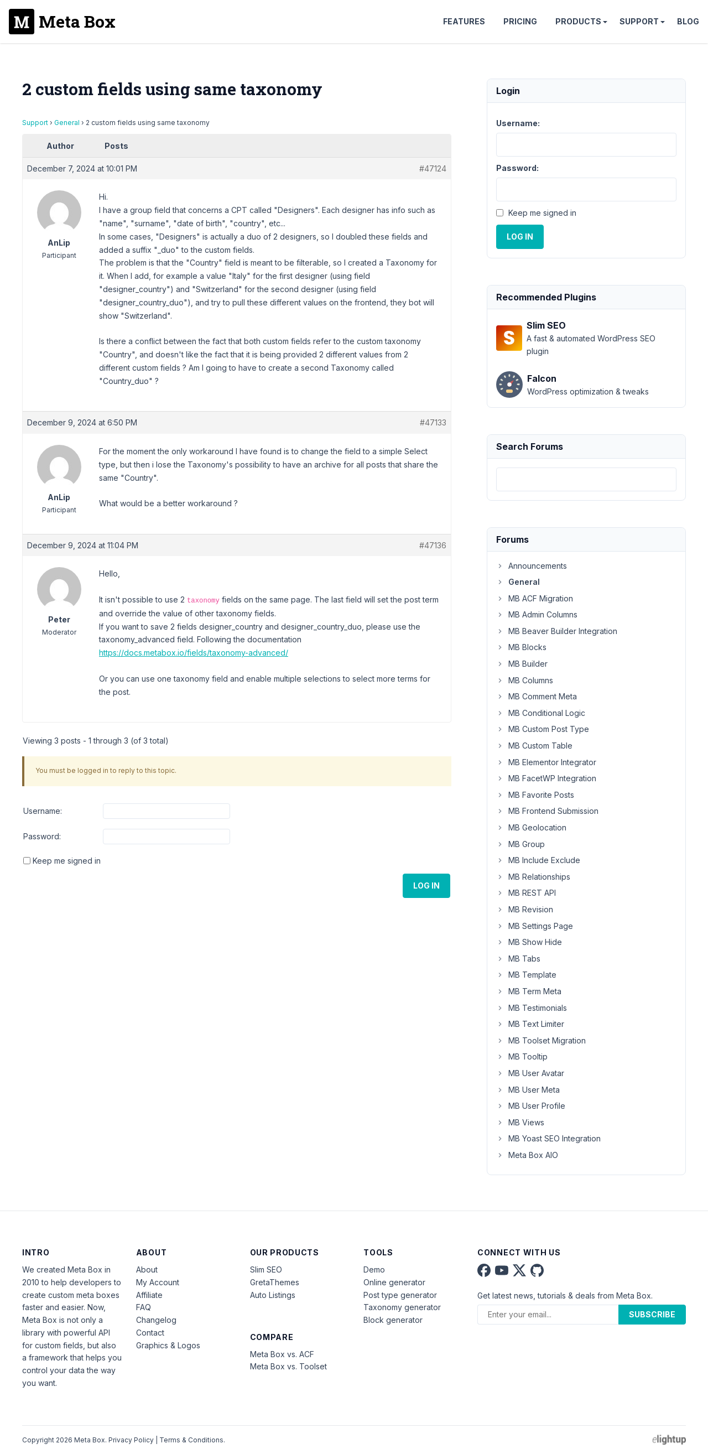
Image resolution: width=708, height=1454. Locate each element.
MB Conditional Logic (540, 713)
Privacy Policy (131, 1440)
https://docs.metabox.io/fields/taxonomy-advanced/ (193, 652)
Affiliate (149, 1295)
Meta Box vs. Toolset (288, 1366)
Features (464, 21)
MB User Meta (528, 1089)
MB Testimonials (531, 1007)
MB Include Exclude (538, 860)
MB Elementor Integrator (546, 762)
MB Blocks (521, 647)
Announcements (531, 565)
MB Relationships (533, 876)
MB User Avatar (530, 1073)
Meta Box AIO (527, 1155)
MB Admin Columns (536, 614)
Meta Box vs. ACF (282, 1354)
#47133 (433, 422)
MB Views (520, 1122)
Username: (42, 811)
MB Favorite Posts (535, 794)
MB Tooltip (522, 1056)
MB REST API (526, 892)
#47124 (432, 168)
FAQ (143, 1307)
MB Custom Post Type (542, 729)
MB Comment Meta (536, 696)
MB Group (520, 844)
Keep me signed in (67, 860)
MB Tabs (518, 958)
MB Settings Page (534, 926)
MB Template (526, 974)
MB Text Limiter (530, 1024)
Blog (688, 21)
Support (639, 21)
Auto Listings (272, 1295)
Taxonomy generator (402, 1307)
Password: (42, 836)
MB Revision (524, 909)
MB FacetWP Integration (546, 778)
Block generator (393, 1320)
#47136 (432, 545)
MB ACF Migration (534, 598)
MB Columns (524, 680)
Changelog (156, 1320)
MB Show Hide (529, 942)
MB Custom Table (534, 745)
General (67, 122)
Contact (150, 1332)
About (147, 1269)
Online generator (394, 1282)
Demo (374, 1269)
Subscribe (652, 1314)
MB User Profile (530, 1105)
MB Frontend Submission (547, 811)
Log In (426, 885)
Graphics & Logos (168, 1345)
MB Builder (522, 663)
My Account (157, 1282)
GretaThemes (274, 1282)
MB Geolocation (531, 827)
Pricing (520, 21)
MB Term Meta (528, 991)
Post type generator (400, 1295)
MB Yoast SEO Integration (548, 1138)
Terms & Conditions (191, 1440)
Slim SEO (266, 1269)
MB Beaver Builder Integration (556, 631)
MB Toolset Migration (541, 1040)
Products (578, 21)
